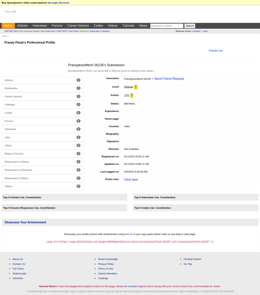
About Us (18, 258)
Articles (22, 25)
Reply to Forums (42, 153)
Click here (131, 179)
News (143, 25)
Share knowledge (108, 258)
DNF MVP (62, 31)
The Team (18, 268)
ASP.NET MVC (12, 31)
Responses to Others (42, 178)
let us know (130, 286)
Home (8, 25)
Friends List (215, 50)
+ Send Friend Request (167, 78)
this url (129, 234)
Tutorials (128, 25)
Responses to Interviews (42, 170)
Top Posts (73, 31)
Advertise (18, 278)
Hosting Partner (192, 258)
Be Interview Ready (29, 31)
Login (205, 31)
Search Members (107, 273)
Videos (112, 25)
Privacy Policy (106, 263)
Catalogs (105, 31)
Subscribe (94, 31)
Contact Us (19, 263)
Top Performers (48, 31)
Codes (98, 25)
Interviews (40, 25)
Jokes (42, 145)
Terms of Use (105, 268)
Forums (57, 25)
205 (126, 95)
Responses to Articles (42, 161)
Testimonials (20, 273)
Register (197, 31)
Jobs (42, 137)
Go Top (188, 263)
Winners (84, 31)
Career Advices (78, 25)
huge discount (60, 2)
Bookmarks (42, 88)
